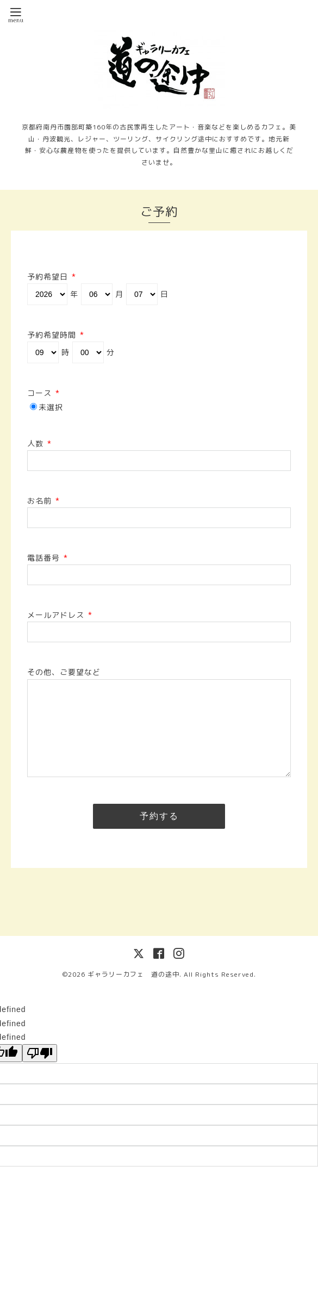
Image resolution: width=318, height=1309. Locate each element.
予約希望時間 (55, 335)
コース (43, 393)
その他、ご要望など (64, 672)
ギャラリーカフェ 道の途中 (133, 974)
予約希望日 (51, 276)
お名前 (43, 500)
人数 (39, 443)
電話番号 (47, 558)
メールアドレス (59, 615)
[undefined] (39, 1053)
